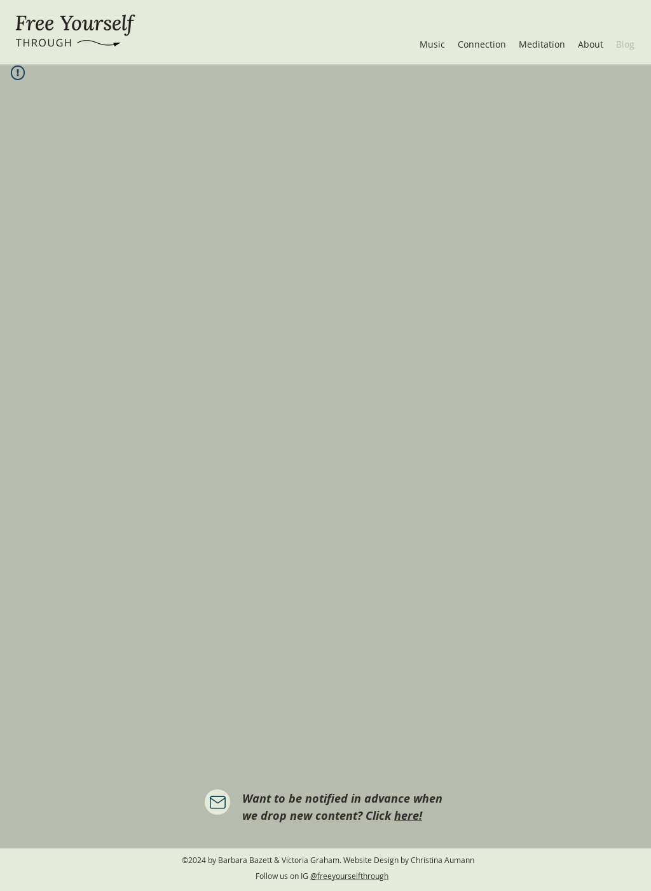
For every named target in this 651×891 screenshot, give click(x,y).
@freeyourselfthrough (349, 876)
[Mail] (217, 802)
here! (408, 816)
